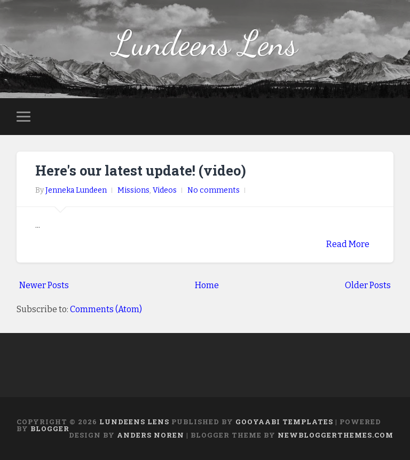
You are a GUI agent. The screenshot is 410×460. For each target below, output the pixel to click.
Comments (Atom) (106, 309)
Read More (347, 244)
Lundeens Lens (205, 43)
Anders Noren (150, 435)
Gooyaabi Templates (284, 421)
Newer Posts (44, 285)
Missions (133, 190)
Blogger (49, 428)
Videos (165, 190)
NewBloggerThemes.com (335, 435)
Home (207, 285)
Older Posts (368, 285)
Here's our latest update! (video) (140, 170)
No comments (213, 190)
